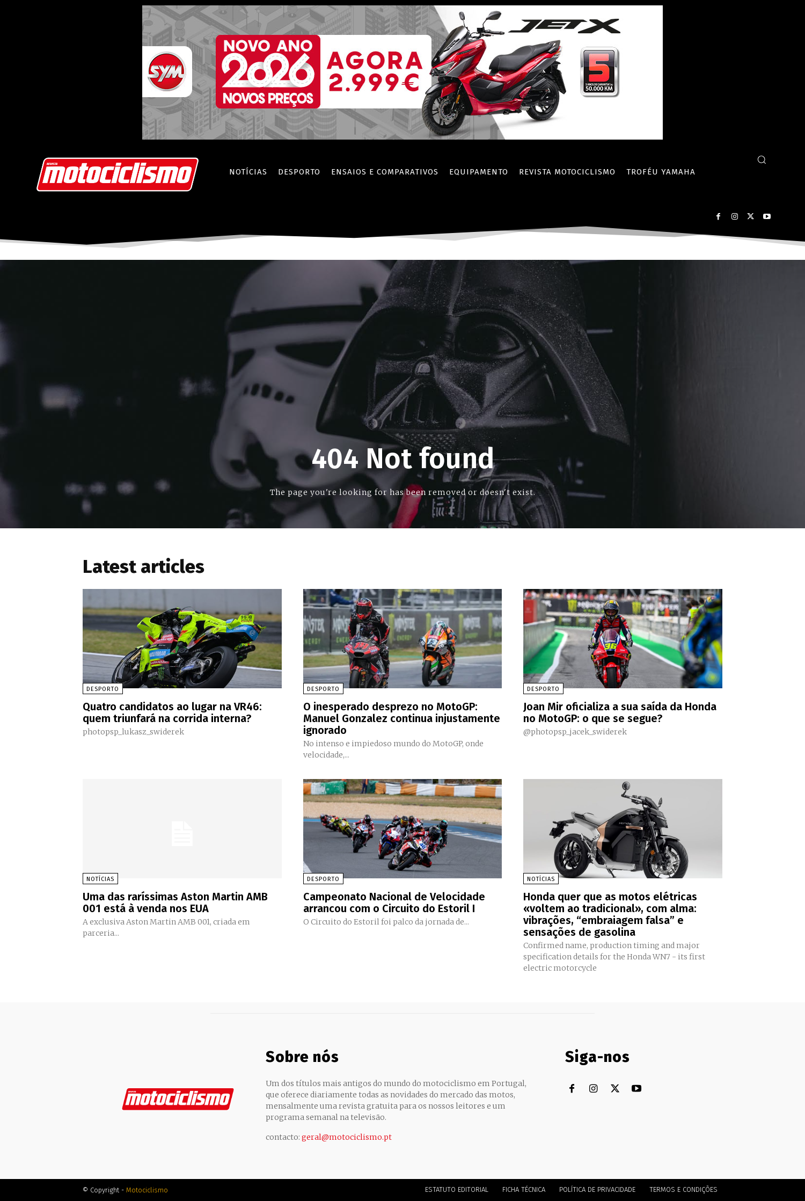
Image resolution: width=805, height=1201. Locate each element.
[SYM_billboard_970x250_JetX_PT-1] (402, 137)
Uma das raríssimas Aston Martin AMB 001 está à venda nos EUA (175, 902)
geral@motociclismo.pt (347, 1137)
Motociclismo (147, 1190)
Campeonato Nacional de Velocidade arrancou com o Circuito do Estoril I (394, 902)
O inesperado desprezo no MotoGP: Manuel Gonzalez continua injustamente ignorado (401, 718)
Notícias (100, 879)
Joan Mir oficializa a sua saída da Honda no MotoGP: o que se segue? (619, 712)
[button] (761, 159)
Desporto (102, 689)
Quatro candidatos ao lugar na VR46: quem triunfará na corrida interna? (172, 712)
